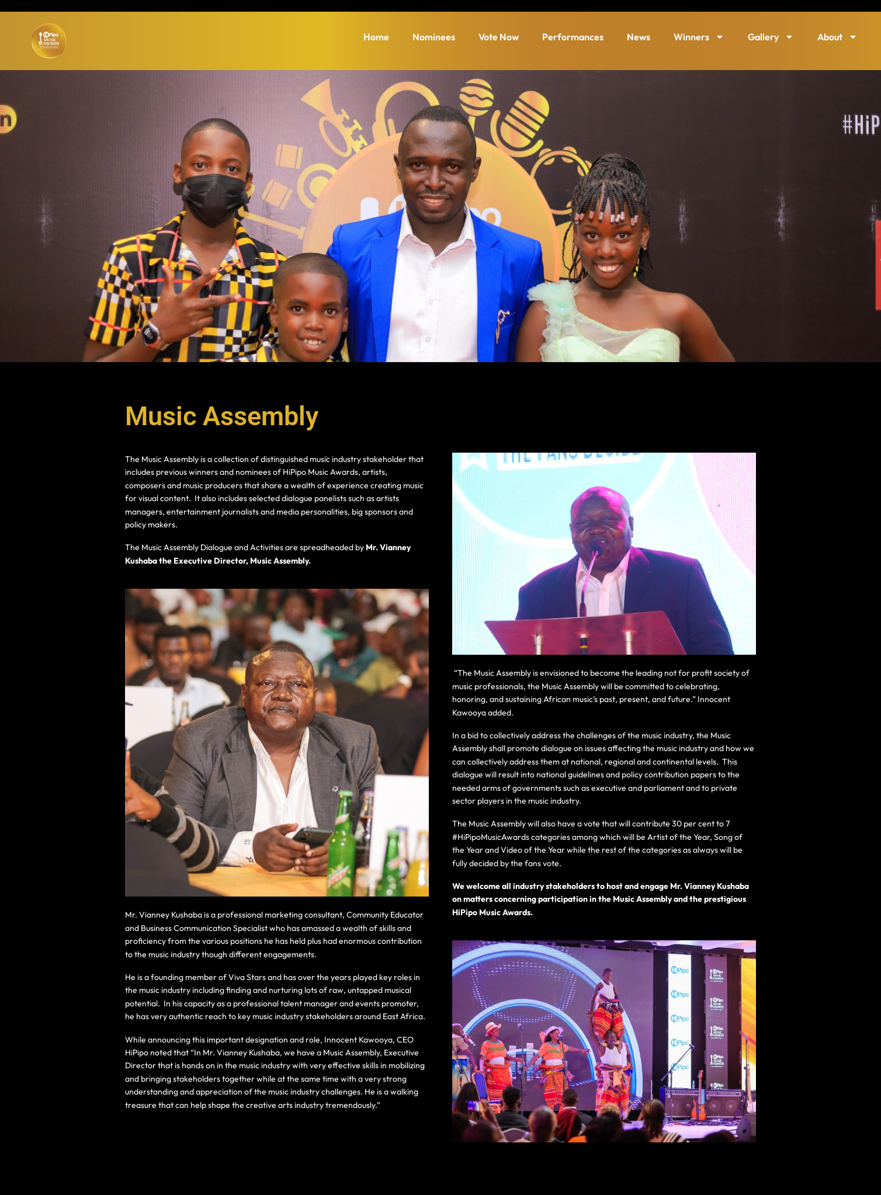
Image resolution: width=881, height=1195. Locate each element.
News (638, 37)
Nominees (433, 37)
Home (376, 37)
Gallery (771, 36)
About (837, 36)
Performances (572, 37)
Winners (699, 36)
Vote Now (498, 37)
